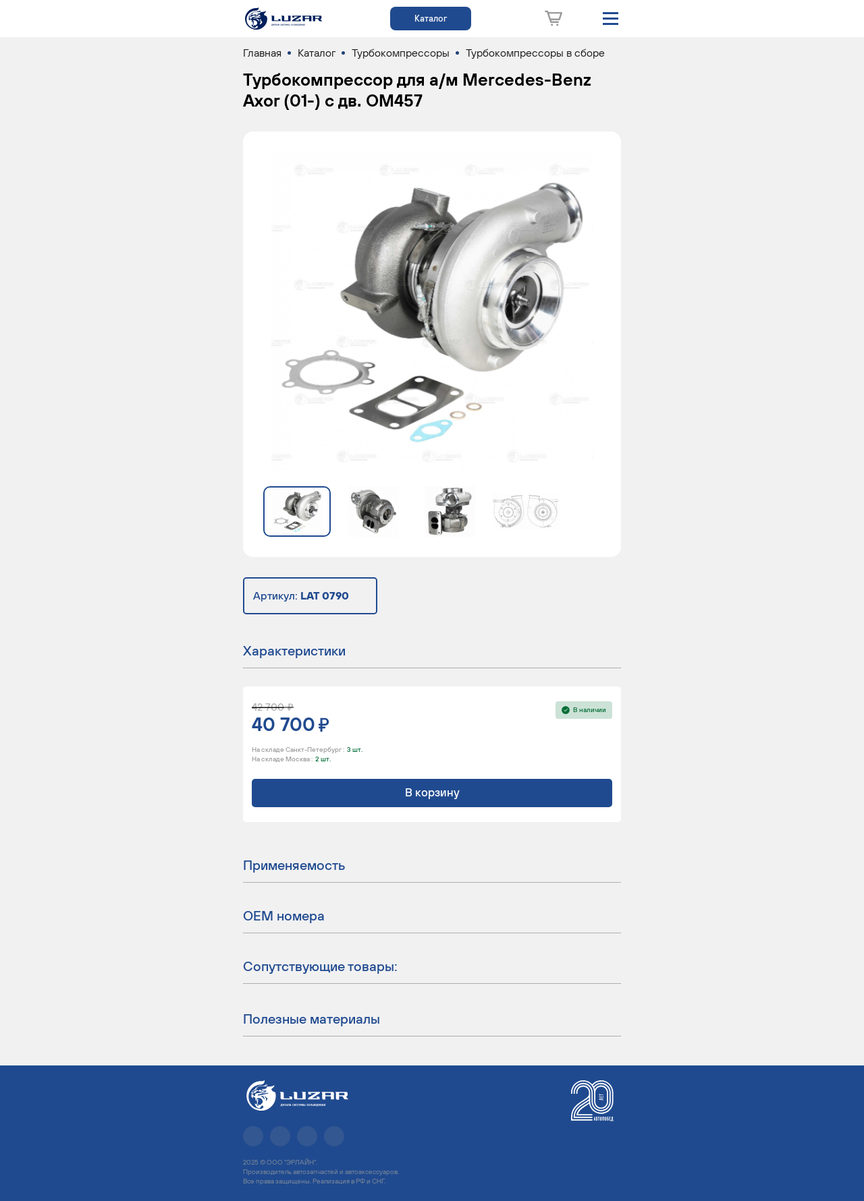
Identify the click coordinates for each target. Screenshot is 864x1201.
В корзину (432, 792)
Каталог (430, 18)
